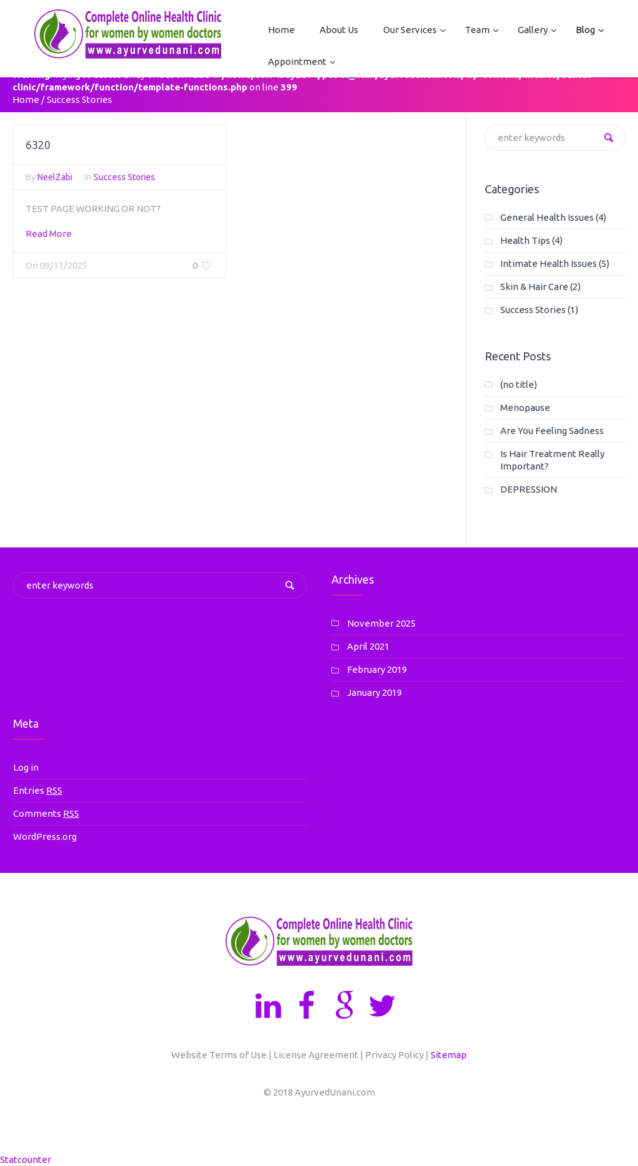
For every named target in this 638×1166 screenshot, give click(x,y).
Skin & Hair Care (534, 286)
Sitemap (449, 1054)
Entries (37, 790)
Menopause (525, 407)
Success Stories (124, 182)
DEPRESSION (528, 489)
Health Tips (525, 240)
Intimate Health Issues (548, 263)
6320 (38, 149)
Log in (26, 767)
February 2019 (377, 669)
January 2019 (374, 692)
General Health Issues (547, 217)
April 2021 (368, 646)
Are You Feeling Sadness (552, 430)
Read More (49, 238)
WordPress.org (45, 836)
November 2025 (381, 623)
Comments (46, 813)
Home (25, 99)
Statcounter (25, 1159)
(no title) (518, 384)
